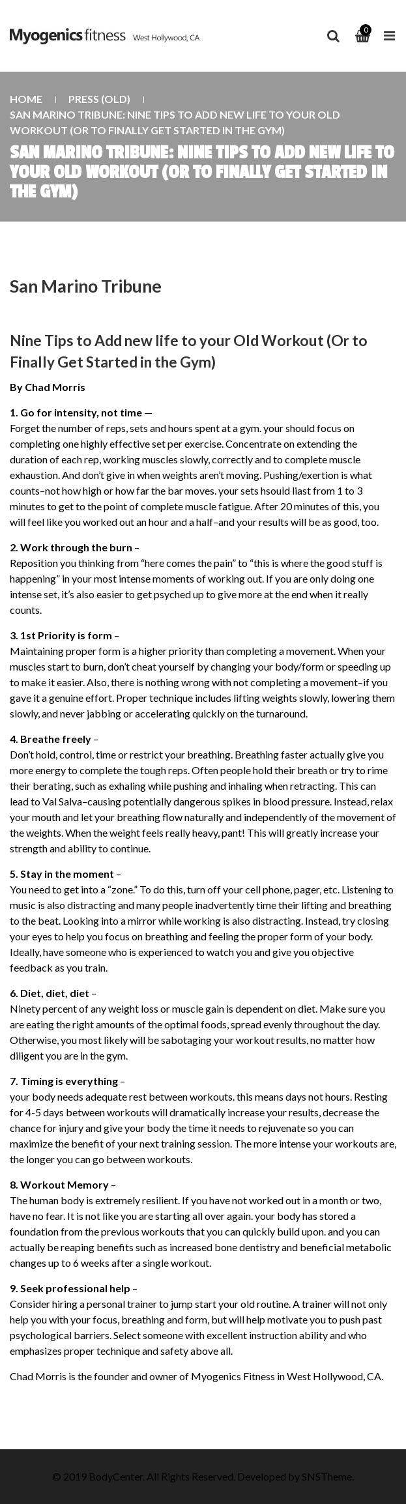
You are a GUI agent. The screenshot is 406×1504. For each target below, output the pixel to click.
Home (26, 99)
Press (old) (99, 99)
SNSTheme (327, 1476)
